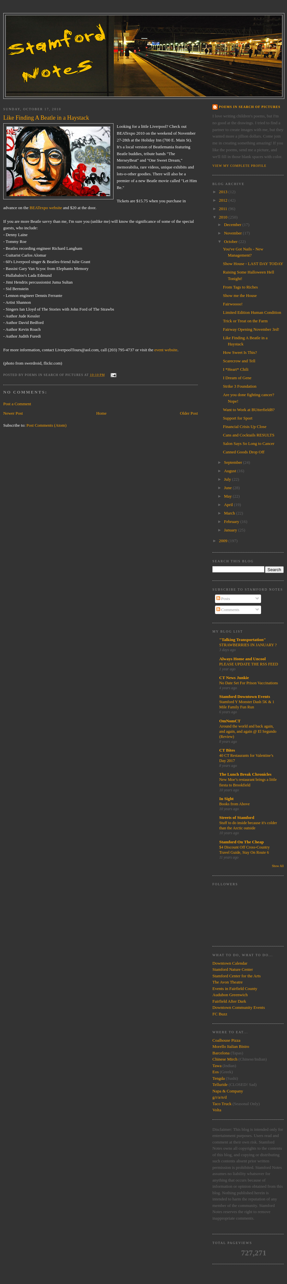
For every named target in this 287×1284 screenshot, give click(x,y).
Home (101, 413)
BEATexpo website (46, 207)
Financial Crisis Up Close (244, 426)
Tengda (218, 1078)
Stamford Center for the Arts (236, 975)
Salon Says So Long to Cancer (248, 443)
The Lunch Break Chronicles (245, 774)
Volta (216, 1109)
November (233, 233)
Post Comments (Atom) (47, 425)
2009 (223, 540)
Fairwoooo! (233, 303)
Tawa (216, 1065)
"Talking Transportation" (242, 639)
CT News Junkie (234, 677)
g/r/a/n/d (219, 1097)
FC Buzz (219, 1013)
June (228, 487)
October (231, 241)
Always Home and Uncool (242, 658)
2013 (223, 191)
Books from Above (234, 804)
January (231, 530)
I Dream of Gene (237, 377)
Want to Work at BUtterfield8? (248, 409)
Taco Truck (222, 1103)
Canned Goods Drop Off (243, 451)
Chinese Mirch (225, 1059)
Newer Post (13, 413)
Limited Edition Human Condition (252, 312)
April (229, 504)
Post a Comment (17, 403)
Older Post (189, 413)
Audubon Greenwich (230, 994)
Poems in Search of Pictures (249, 107)
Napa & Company (227, 1091)
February (232, 521)
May (228, 496)
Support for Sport (237, 418)
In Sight (226, 798)
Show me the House (240, 295)
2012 (223, 200)
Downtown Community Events (238, 1007)
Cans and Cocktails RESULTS (248, 435)
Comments (228, 609)
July (228, 479)
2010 (223, 217)
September (233, 462)
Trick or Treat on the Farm (245, 320)
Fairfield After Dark (229, 1001)
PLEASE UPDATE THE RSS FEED (248, 664)
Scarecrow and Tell (239, 360)
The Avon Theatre (227, 982)
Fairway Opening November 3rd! (251, 329)
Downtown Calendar (229, 963)
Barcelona (221, 1052)
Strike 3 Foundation (239, 386)
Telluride (220, 1084)
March (230, 513)
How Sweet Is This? (240, 352)
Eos (215, 1071)
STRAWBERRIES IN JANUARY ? (248, 645)
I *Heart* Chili (235, 369)
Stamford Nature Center (232, 969)
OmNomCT (230, 720)
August (230, 470)
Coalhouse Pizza (226, 1040)
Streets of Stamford (236, 817)
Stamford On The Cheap (241, 841)
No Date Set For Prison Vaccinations (248, 683)
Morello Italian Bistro (230, 1046)
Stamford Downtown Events (244, 696)
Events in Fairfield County (234, 988)
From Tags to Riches (240, 287)
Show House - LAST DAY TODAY (253, 263)
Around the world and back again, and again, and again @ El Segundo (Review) (247, 731)
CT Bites (227, 750)
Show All (278, 866)
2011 (223, 208)
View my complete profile (239, 165)
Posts (223, 598)
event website (165, 349)
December (233, 224)
